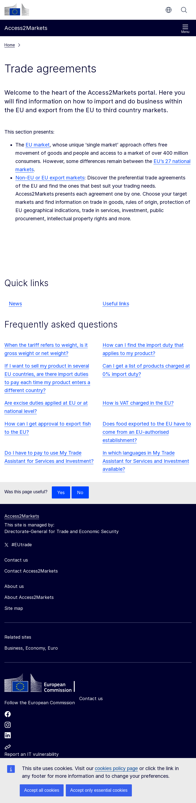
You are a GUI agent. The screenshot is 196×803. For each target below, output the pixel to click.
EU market (37, 145)
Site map (13, 608)
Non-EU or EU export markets (49, 178)
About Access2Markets (29, 597)
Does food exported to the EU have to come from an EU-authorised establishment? (147, 432)
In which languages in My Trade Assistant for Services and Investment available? (146, 461)
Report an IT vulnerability (31, 754)
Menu (185, 29)
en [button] (168, 10)
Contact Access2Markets (31, 571)
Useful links (116, 303)
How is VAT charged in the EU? (138, 403)
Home (9, 45)
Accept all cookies (41, 790)
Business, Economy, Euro (31, 648)
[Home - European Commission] (44, 684)
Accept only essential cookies (98, 790)
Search (184, 10)
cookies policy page (116, 768)
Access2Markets (21, 516)
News (15, 303)
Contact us (91, 698)
